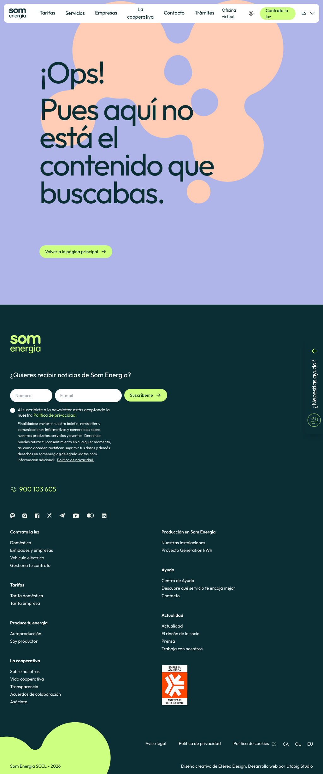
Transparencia (24, 686)
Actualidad (172, 626)
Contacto (171, 595)
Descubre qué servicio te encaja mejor (198, 588)
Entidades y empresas (31, 550)
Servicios (75, 13)
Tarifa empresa (25, 603)
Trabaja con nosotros (182, 649)
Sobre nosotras (25, 671)
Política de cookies (251, 743)
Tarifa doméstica (26, 595)
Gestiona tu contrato (30, 565)
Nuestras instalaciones (183, 542)
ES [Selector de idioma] (308, 13)
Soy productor (24, 641)
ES (274, 744)
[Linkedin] (104, 516)
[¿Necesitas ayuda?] (314, 387)
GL (298, 744)
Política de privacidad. (75, 460)
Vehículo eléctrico (27, 558)
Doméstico (20, 542)
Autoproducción (25, 633)
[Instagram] (24, 516)
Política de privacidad (200, 743)
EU (310, 744)
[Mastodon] (12, 516)
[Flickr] (90, 516)
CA (286, 744)
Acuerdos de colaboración (35, 694)
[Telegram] (62, 516)
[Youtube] (76, 516)
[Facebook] (37, 516)
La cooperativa (140, 13)
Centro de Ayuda (178, 580)
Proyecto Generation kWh (187, 550)
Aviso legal (155, 743)
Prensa (168, 641)
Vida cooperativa (27, 679)
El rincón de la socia (181, 633)
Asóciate (18, 702)
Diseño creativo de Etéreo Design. (214, 766)
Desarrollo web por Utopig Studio (280, 766)
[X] (49, 516)
